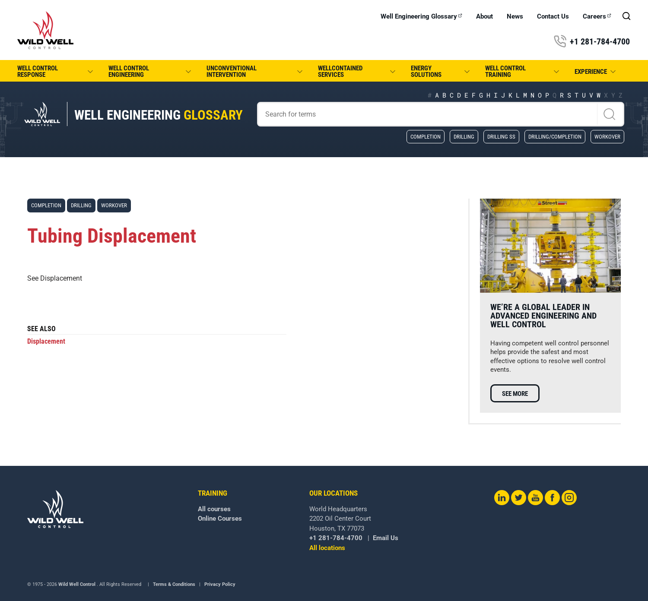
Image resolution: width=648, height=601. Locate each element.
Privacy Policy (219, 584)
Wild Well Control (76, 584)
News (515, 16)
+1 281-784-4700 (591, 41)
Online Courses (220, 518)
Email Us (385, 538)
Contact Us (553, 16)
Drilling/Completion (554, 136)
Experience (596, 71)
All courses (214, 509)
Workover (607, 136)
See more (515, 394)
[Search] (440, 114)
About (484, 16)
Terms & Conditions (174, 584)
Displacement (46, 341)
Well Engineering (158, 115)
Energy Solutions (441, 71)
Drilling (464, 136)
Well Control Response (56, 71)
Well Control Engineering (150, 71)
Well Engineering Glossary (421, 16)
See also (41, 329)
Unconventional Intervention (255, 71)
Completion (425, 136)
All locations (327, 548)
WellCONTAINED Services (357, 71)
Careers (597, 16)
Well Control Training (522, 71)
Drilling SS (501, 136)
